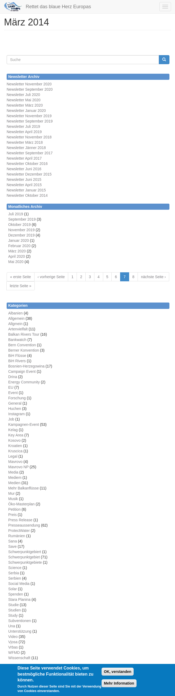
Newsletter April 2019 (24, 132)
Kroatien (15, 446)
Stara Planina (19, 599)
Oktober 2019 (19, 224)
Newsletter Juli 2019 (23, 126)
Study (13, 615)
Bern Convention (22, 345)
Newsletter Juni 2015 (24, 179)
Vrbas (13, 647)
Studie (13, 605)
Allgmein (15, 324)
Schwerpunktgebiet (24, 557)
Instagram (16, 414)
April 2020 (16, 256)
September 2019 (22, 219)
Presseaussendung (24, 525)
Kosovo (14, 440)
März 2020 (17, 251)
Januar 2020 (18, 240)
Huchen (14, 408)
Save (12, 546)
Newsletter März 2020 (25, 105)
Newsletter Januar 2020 (26, 110)
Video (13, 636)
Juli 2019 (15, 214)
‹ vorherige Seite (51, 277)
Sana (12, 541)
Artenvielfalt (18, 329)
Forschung (17, 398)
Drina (12, 377)
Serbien (14, 578)
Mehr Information (119, 683)
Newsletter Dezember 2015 (29, 174)
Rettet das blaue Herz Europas (58, 6)
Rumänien (16, 536)
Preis (12, 515)
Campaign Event (22, 371)
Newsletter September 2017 (30, 153)
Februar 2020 (19, 246)
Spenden (15, 594)
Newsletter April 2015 (24, 185)
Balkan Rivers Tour (23, 334)
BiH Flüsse (17, 355)
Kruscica (15, 451)
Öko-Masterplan (21, 504)
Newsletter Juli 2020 (23, 95)
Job (11, 419)
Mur (11, 493)
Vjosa (13, 642)
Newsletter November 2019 (29, 116)
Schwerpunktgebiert (24, 552)
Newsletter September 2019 (30, 121)
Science (14, 568)
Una (11, 626)
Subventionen (19, 621)
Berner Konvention (23, 350)
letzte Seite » (20, 286)
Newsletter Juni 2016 (24, 169)
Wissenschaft (19, 658)
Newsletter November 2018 (29, 137)
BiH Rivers (17, 361)
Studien (14, 610)
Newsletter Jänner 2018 (26, 148)
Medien (14, 483)
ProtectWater (19, 530)
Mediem (14, 477)
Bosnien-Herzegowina (26, 366)
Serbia (13, 573)
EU (10, 387)
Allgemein (16, 318)
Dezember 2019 (21, 235)
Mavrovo (15, 461)
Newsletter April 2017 (24, 158)
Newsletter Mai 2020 (24, 100)
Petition (14, 509)
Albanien (15, 313)
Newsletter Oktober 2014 (27, 195)
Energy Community (24, 382)
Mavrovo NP (18, 467)
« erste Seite (20, 277)
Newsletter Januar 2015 (26, 190)
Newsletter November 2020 (29, 84)
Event (13, 393)
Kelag (13, 430)
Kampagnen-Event (23, 424)
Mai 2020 (16, 262)
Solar (12, 589)
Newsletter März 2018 (25, 142)
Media (13, 472)
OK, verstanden (117, 672)
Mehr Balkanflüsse (23, 488)
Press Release (20, 520)
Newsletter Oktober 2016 (27, 163)
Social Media (18, 583)
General (14, 403)
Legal (12, 456)
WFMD (14, 652)
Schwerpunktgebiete (25, 562)
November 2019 (21, 230)
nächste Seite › (153, 277)
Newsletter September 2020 (30, 89)
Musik (13, 499)
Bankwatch (17, 340)
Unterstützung (19, 631)
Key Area (15, 435)
